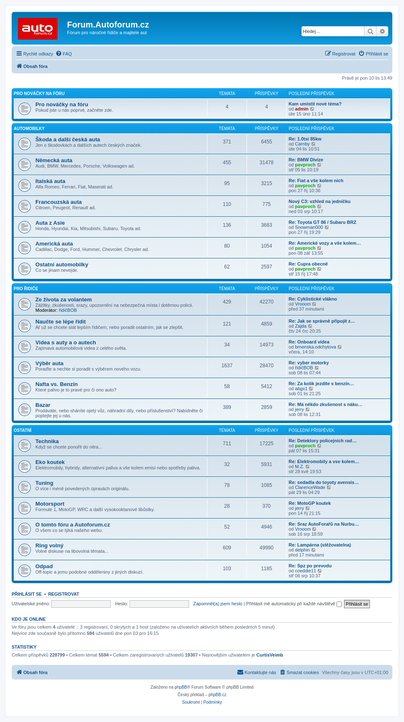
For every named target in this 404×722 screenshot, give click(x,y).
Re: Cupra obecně (308, 263)
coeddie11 (305, 570)
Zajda (301, 325)
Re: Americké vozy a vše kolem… (325, 243)
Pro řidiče (26, 288)
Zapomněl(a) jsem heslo (217, 603)
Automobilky (29, 128)
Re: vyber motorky (309, 362)
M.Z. (299, 466)
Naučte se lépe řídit (60, 321)
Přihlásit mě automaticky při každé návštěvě (294, 603)
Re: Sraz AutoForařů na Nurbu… (324, 523)
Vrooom (303, 303)
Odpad (44, 566)
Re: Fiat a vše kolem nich (316, 180)
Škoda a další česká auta (67, 139)
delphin (302, 549)
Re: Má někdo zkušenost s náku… (325, 404)
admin (301, 108)
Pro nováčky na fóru (39, 93)
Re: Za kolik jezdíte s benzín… (321, 383)
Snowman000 (309, 227)
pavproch (305, 164)
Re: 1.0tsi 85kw (305, 138)
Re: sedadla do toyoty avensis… (324, 482)
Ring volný (49, 545)
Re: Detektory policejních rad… (323, 440)
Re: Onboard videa (309, 341)
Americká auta (54, 244)
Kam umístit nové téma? (315, 103)
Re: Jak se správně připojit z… (322, 320)
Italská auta (50, 181)
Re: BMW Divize (306, 159)
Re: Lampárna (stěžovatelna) (320, 544)
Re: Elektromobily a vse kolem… (324, 461)
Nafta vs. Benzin (56, 384)
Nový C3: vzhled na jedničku (320, 201)
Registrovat (63, 594)
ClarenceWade (310, 487)
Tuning (44, 483)
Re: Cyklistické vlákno (313, 298)
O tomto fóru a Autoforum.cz (72, 524)
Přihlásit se (27, 594)
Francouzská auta (58, 202)
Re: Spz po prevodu (310, 565)
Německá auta (53, 160)
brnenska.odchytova (315, 346)
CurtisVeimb (270, 654)
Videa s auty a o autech (65, 342)
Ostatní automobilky (61, 264)
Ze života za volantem (63, 299)
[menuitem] (63, 54)
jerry (299, 409)
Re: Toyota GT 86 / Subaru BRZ (322, 222)
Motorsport (50, 504)
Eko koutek (50, 462)
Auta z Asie (50, 223)
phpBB (181, 687)
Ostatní (22, 430)
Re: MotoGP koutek (310, 503)
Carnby (302, 143)
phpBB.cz (218, 694)
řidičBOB (68, 310)
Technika (47, 441)
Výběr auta (49, 363)
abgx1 (301, 388)
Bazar (42, 405)
